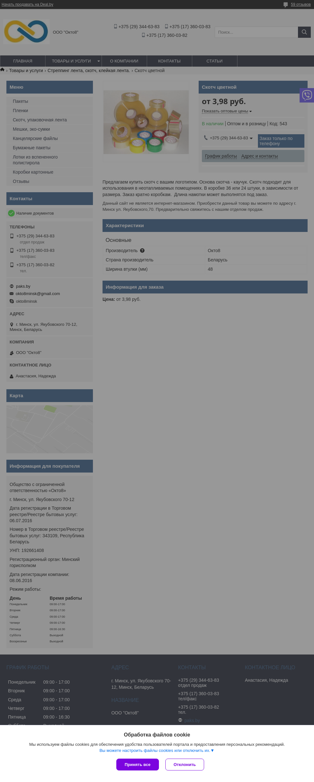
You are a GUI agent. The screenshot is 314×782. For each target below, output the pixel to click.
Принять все (138, 764)
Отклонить (185, 764)
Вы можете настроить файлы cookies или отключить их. (154, 750)
